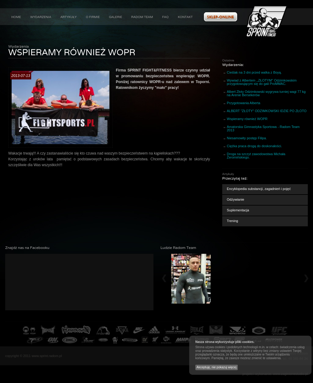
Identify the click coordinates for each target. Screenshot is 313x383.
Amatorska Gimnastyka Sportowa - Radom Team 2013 (263, 128)
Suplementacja (238, 210)
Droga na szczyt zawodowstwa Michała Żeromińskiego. (256, 155)
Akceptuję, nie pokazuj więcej (217, 367)
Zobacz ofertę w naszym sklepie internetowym (220, 17)
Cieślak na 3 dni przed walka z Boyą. (254, 72)
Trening (232, 221)
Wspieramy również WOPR (247, 119)
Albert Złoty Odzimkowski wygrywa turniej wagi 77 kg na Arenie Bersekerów (266, 93)
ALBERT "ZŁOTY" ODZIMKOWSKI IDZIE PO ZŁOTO (267, 111)
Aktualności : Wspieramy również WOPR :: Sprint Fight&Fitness (266, 21)
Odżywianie (235, 199)
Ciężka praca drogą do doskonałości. (254, 146)
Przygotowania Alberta (243, 103)
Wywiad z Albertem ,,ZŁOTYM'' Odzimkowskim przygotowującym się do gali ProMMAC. (261, 82)
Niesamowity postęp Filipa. (247, 138)
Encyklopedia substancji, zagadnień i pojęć (259, 189)
